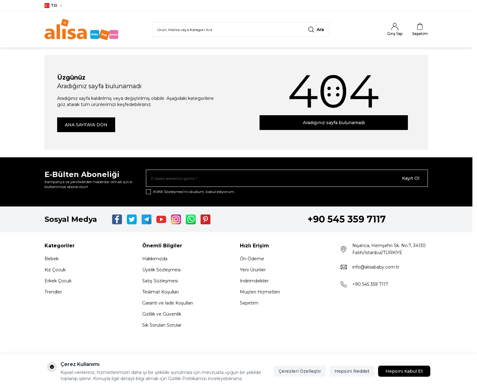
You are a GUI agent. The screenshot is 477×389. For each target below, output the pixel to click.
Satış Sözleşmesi (160, 281)
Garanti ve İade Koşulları (167, 303)
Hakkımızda (154, 258)
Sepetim (249, 303)
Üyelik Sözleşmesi (161, 270)
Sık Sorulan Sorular (162, 325)
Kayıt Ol (410, 178)
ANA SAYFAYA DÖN (86, 125)
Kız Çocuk (55, 270)
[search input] (240, 29)
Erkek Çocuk (58, 281)
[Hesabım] (394, 29)
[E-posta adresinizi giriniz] (287, 178)
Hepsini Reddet (351, 371)
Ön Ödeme (252, 258)
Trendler (53, 292)
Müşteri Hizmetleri (260, 292)
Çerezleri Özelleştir (300, 371)
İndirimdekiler (254, 281)
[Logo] (81, 29)
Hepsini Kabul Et (404, 371)
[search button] (316, 29)
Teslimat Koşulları (160, 292)
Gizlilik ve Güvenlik (161, 314)
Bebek (52, 258)
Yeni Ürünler (253, 270)
